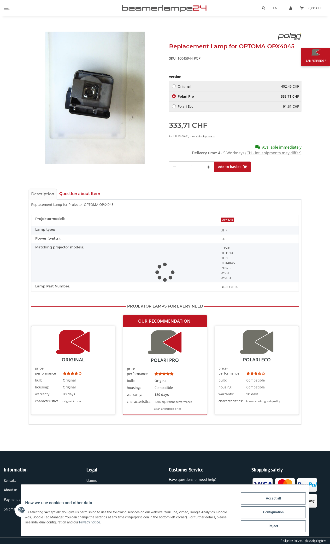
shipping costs (205, 136)
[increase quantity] (208, 167)
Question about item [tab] (79, 193)
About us (11, 490)
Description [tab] (42, 194)
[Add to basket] (232, 167)
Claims (91, 480)
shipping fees (318, 541)
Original (238, 86)
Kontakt (10, 480)
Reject (269, 527)
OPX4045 (227, 219)
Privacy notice (115, 525)
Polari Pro (238, 96)
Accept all (269, 502)
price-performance (45, 371)
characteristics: (47, 401)
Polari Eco (238, 106)
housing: (42, 387)
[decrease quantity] (174, 167)
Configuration (269, 514)
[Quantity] (192, 167)
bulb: (39, 380)
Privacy (92, 490)
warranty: (42, 394)
